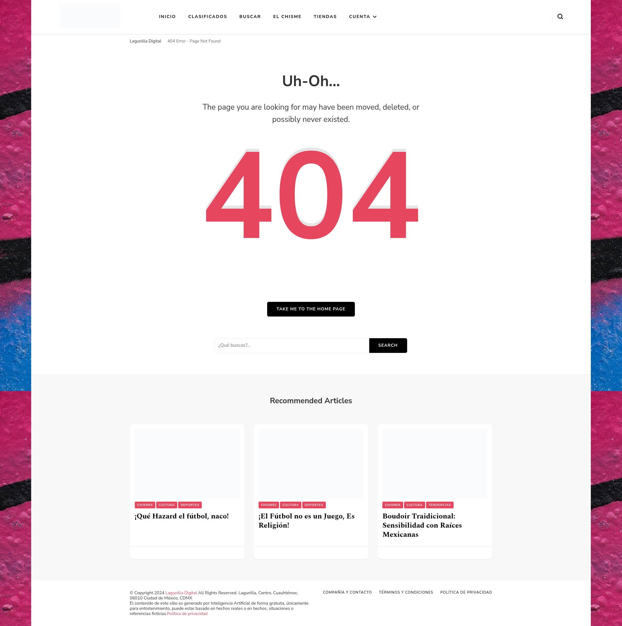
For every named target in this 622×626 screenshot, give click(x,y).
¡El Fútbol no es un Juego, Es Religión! (307, 521)
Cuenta (359, 17)
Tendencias (440, 505)
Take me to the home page (311, 309)
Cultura (167, 505)
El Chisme (287, 17)
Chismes (145, 505)
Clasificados (207, 17)
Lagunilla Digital (181, 593)
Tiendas (325, 17)
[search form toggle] (560, 16)
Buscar (250, 17)
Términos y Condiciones (406, 592)
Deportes (190, 505)
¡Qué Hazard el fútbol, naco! (182, 516)
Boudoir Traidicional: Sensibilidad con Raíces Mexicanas (422, 525)
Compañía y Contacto (347, 592)
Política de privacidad (187, 614)
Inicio (167, 17)
